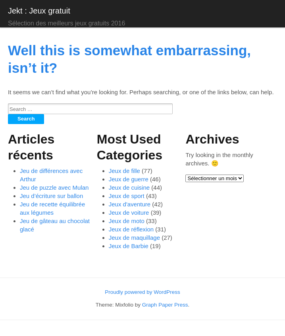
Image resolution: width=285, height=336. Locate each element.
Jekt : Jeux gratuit (39, 10)
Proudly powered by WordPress (142, 292)
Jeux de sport (126, 195)
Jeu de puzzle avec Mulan (54, 187)
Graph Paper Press (165, 305)
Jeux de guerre (128, 179)
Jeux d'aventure (129, 204)
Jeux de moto (126, 221)
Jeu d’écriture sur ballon (51, 195)
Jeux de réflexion (131, 229)
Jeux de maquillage (134, 237)
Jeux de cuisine (129, 187)
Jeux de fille (124, 170)
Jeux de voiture (129, 212)
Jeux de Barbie (128, 246)
